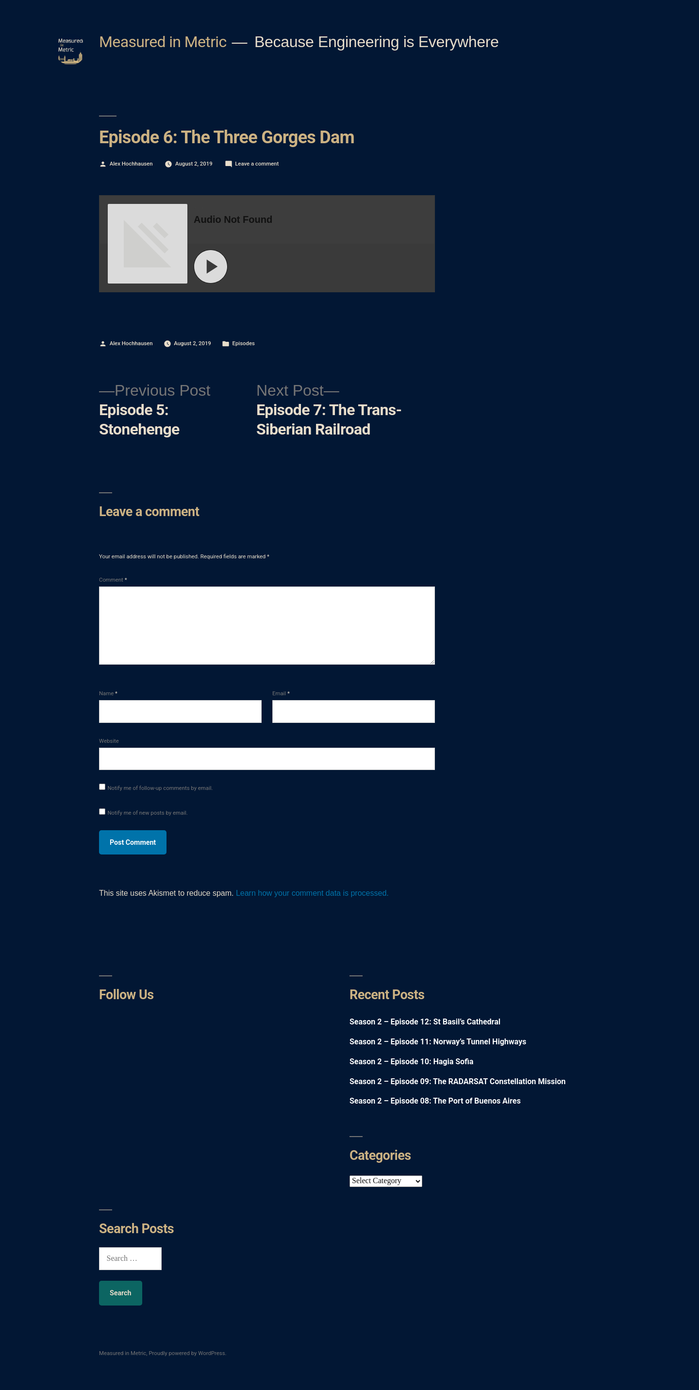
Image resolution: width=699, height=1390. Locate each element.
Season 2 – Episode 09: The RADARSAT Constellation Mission (458, 1081)
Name (108, 693)
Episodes (244, 343)
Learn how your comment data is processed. (312, 893)
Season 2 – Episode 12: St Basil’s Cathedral (425, 1021)
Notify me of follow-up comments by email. (160, 788)
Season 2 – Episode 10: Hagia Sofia (411, 1061)
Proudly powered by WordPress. (187, 1353)
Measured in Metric (163, 42)
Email (281, 693)
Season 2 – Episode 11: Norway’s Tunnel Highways (438, 1041)
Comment (113, 579)
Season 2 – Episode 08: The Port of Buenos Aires (435, 1100)
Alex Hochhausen (131, 163)
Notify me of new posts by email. (147, 812)
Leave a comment (257, 163)
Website (109, 740)
